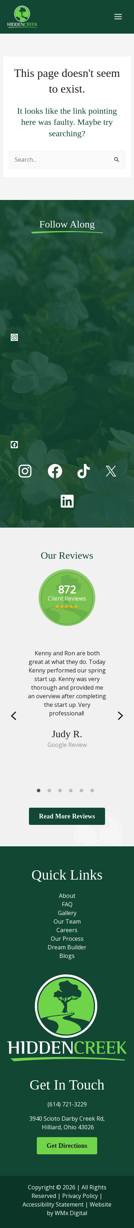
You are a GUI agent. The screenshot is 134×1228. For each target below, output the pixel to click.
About (67, 896)
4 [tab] (72, 792)
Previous (13, 716)
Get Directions (67, 1145)
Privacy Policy (80, 1196)
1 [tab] (40, 792)
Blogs (67, 956)
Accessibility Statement (53, 1204)
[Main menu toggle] (118, 16)
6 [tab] (94, 792)
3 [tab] (61, 792)
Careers (67, 930)
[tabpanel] (67, 699)
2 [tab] (51, 792)
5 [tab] (83, 792)
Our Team (67, 921)
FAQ (67, 904)
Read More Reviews (67, 816)
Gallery (67, 913)
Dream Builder (67, 947)
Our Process (67, 939)
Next (120, 716)
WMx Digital (71, 1213)
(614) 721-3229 (67, 1104)
